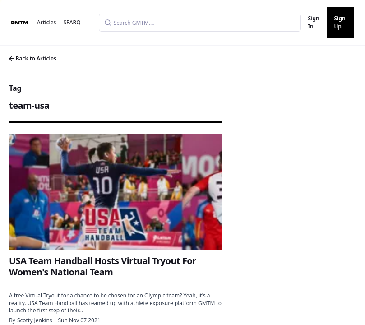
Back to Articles (32, 58)
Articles (46, 22)
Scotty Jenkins (34, 320)
